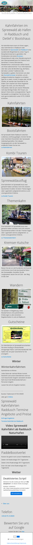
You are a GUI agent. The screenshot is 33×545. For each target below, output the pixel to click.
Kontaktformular (10, 75)
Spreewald (14, 50)
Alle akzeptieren (16, 493)
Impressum (17, 538)
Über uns (6, 504)
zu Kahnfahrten (6, 147)
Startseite (4, 538)
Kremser (20, 56)
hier (23, 532)
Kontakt (10, 538)
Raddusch (24, 50)
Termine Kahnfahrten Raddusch (12, 421)
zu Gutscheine (6, 357)
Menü (29, 3)
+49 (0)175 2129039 (7, 516)
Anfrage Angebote (7, 418)
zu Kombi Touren (7, 196)
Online (10, 397)
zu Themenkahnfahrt (8, 238)
